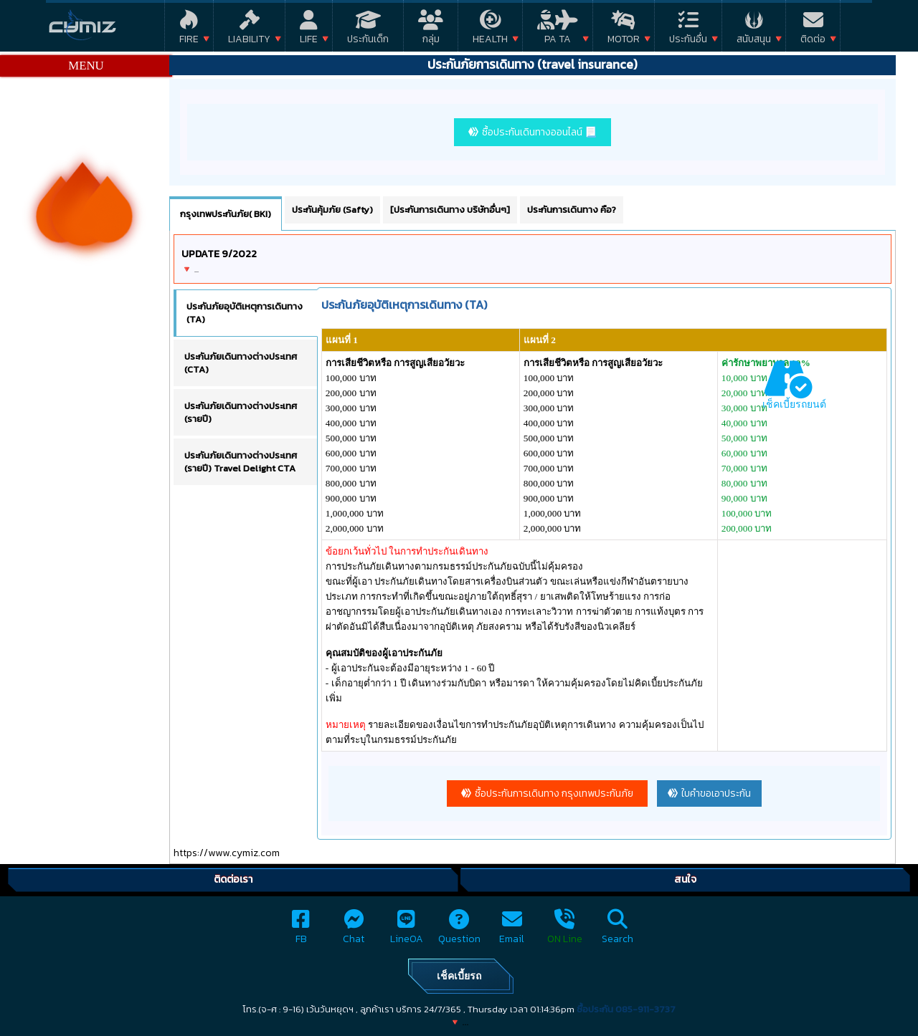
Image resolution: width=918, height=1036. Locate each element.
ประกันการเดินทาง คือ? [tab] (571, 209)
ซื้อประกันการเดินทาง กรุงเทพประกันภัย (554, 793)
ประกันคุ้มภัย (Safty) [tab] (332, 209)
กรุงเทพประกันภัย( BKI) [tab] (225, 214)
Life (309, 30)
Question (459, 931)
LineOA (406, 931)
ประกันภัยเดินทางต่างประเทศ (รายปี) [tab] (240, 412)
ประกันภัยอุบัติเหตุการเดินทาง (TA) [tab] (244, 312)
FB (301, 931)
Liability (249, 30)
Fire (189, 30)
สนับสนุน (754, 30)
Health (490, 30)
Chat (353, 931)
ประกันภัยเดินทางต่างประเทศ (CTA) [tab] (240, 363)
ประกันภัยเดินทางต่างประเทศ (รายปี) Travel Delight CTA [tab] (240, 462)
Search (617, 931)
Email (511, 931)
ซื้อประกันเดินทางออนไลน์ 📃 (539, 132)
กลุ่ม (430, 30)
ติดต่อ (812, 30)
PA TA (557, 30)
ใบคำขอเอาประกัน (716, 793)
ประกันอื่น (688, 30)
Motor (623, 30)
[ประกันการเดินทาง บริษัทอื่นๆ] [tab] (450, 209)
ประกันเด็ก (368, 30)
